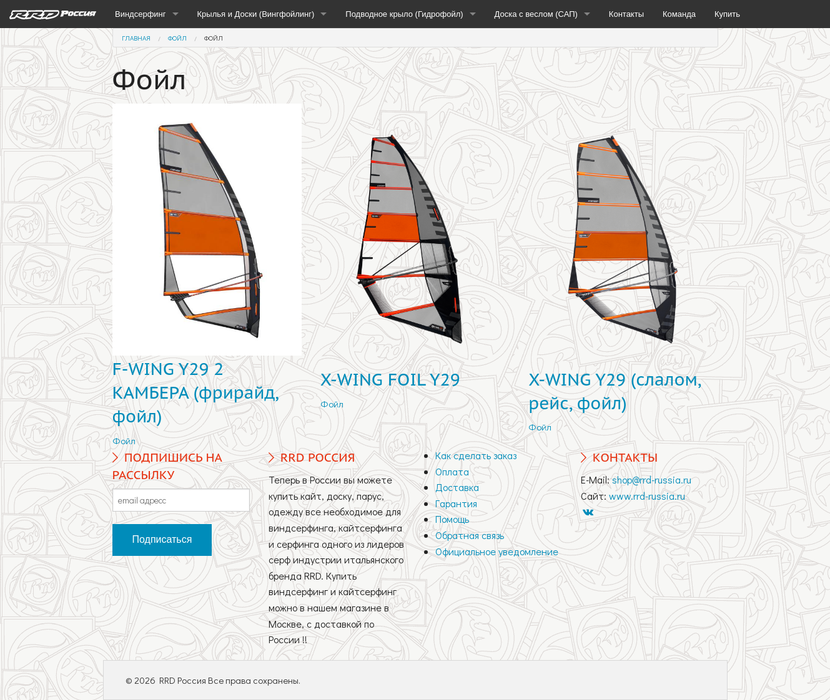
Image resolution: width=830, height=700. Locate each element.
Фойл (177, 37)
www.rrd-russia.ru (647, 495)
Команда (679, 14)
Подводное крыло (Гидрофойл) (404, 14)
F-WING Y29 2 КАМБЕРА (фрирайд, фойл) (195, 392)
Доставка (457, 486)
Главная (136, 37)
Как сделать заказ (475, 455)
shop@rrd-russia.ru (651, 479)
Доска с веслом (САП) (536, 14)
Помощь (452, 518)
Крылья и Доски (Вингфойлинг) (256, 14)
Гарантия (456, 503)
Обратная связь (469, 535)
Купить (727, 14)
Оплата (452, 471)
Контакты (626, 14)
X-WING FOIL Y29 (390, 379)
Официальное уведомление (496, 551)
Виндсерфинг (140, 14)
